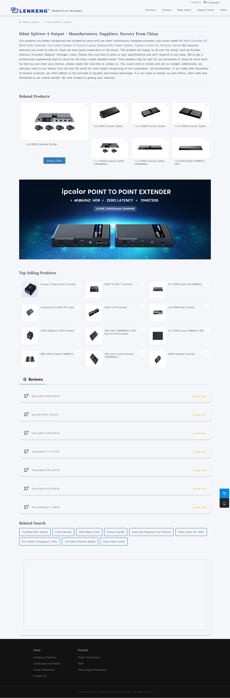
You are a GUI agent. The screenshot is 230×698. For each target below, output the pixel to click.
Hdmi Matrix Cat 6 (89, 532)
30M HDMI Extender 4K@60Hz (56, 354)
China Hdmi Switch (114, 541)
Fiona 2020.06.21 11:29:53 (45, 507)
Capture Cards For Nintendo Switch (158, 45)
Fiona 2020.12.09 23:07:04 (45, 433)
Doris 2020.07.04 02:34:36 (45, 489)
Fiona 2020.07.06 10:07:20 (45, 470)
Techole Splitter (116, 532)
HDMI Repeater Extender (181, 354)
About (224, 10)
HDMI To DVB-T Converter (118, 284)
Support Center (206, 10)
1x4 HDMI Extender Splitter (41, 144)
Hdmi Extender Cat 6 (40, 45)
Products (167, 10)
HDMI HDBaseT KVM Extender (57, 330)
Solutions (151, 10)
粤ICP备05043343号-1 (143, 692)
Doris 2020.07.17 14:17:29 (45, 452)
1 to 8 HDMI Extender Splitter (190, 126)
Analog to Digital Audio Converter (58, 284)
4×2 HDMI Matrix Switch (181, 307)
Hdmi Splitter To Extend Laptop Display (80, 45)
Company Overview (44, 657)
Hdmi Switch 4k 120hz (191, 532)
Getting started (31, 21)
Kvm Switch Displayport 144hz (39, 541)
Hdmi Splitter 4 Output (58, 21)
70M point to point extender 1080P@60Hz (119, 355)
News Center (184, 10)
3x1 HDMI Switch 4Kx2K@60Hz (185, 284)
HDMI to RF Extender (115, 307)
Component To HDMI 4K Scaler (57, 307)
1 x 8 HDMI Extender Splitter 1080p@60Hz (149, 162)
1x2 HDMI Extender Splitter (108, 126)
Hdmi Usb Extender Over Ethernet (151, 532)
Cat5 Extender (63, 532)
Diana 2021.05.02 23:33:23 (46, 396)
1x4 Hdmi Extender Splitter (80, 541)
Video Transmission (89, 657)
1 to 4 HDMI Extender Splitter (149, 126)
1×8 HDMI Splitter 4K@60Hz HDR (189, 162)
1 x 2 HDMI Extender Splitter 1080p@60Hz (109, 162)
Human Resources (44, 669)
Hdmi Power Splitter (120, 45)
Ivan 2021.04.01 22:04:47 (45, 415)
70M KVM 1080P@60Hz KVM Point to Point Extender (120, 332)
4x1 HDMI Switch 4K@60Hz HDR (186, 330)
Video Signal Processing (92, 669)
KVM (80, 663)
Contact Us (196, 2)
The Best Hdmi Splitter (35, 532)
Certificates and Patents (47, 663)
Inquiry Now (54, 160)
